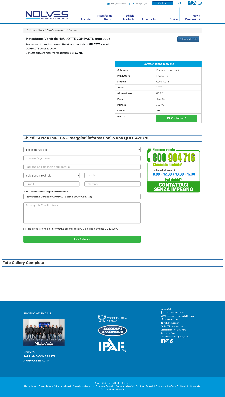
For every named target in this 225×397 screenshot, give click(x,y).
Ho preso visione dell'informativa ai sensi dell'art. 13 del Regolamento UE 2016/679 (73, 228)
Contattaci (162, 3)
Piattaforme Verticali (56, 30)
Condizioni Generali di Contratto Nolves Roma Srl (157, 386)
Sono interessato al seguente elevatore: (45, 191)
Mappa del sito (30, 386)
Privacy (42, 386)
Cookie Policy (53, 386)
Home (32, 30)
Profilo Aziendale (37, 313)
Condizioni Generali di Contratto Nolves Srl (115, 386)
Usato (41, 30)
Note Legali (66, 386)
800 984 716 (141, 4)
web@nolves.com (118, 4)
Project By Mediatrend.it (83, 386)
